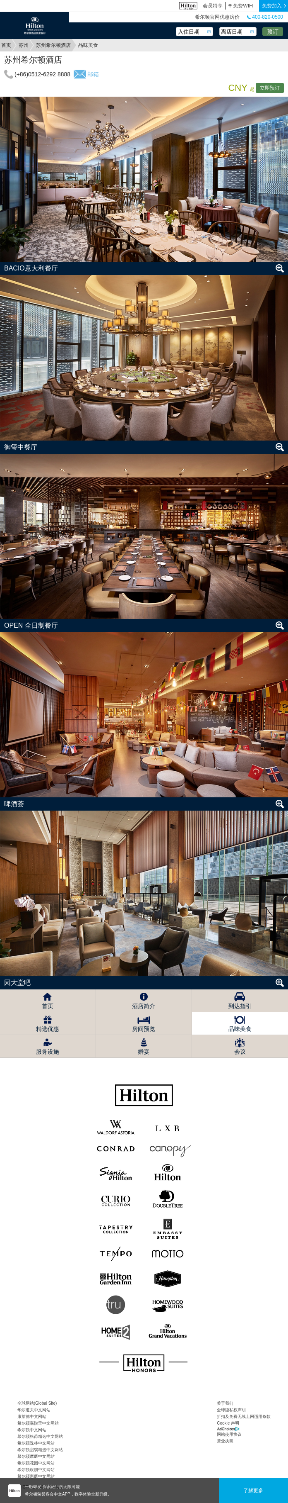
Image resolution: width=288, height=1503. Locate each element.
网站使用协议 (229, 1434)
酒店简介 (143, 1006)
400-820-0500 (265, 17)
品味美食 (240, 1029)
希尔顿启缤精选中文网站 (40, 1449)
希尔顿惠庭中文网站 (36, 1476)
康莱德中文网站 (31, 1416)
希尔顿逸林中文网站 (36, 1443)
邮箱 (93, 74)
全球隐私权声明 (231, 1410)
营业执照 (225, 1441)
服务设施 (47, 1051)
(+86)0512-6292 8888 (42, 74)
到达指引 (240, 1006)
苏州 (24, 45)
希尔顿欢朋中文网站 (36, 1469)
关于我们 (225, 1403)
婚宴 (143, 1051)
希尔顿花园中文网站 (36, 1463)
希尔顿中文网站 (31, 1429)
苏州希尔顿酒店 (53, 45)
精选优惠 (47, 1029)
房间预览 (143, 1029)
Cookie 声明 (228, 1423)
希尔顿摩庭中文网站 (36, 1456)
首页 (6, 45)
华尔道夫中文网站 (33, 1410)
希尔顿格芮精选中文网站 (40, 1436)
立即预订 (270, 88)
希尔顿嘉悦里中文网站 (38, 1423)
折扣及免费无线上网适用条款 (244, 1416)
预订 (272, 31)
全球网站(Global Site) (37, 1403)
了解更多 (253, 1490)
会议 (240, 1051)
